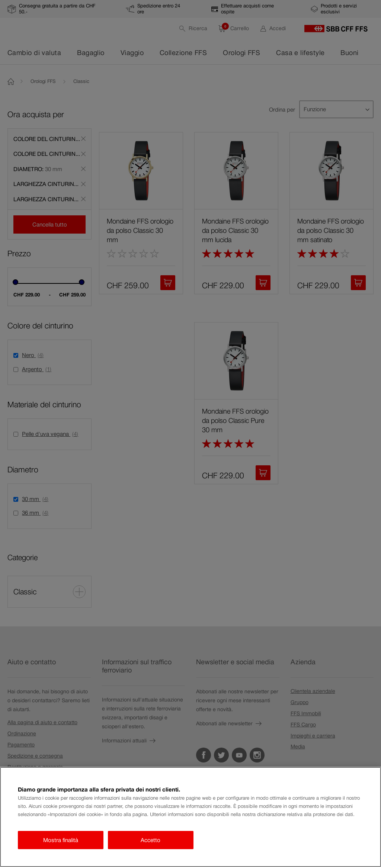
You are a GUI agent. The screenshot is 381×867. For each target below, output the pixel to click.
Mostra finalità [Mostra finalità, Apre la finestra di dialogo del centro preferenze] (60, 840)
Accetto (150, 840)
